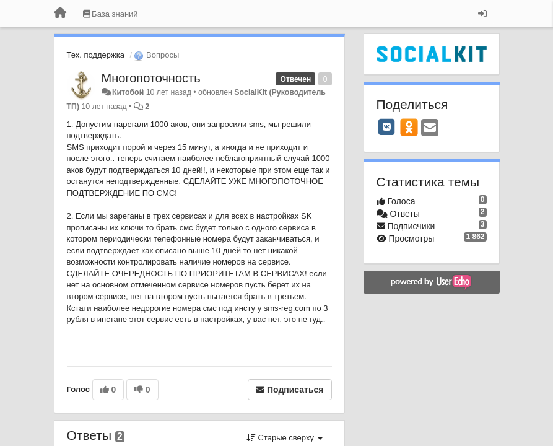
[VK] (387, 127)
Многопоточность (151, 78)
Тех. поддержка (95, 54)
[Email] (429, 128)
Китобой (128, 92)
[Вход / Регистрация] (482, 13)
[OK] (409, 127)
